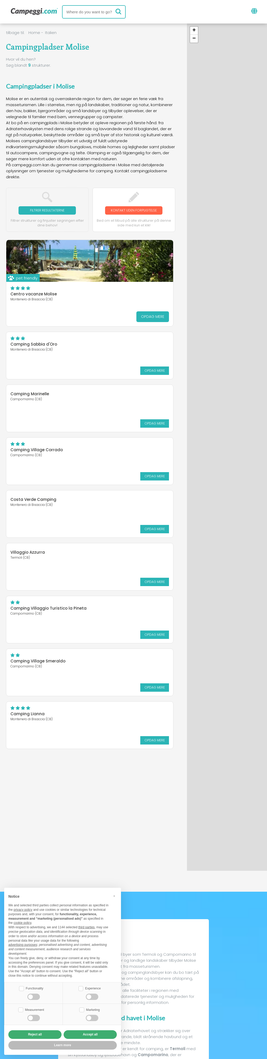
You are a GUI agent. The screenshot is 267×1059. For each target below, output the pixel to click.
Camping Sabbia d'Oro (121, 258)
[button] (194, 31)
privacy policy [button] (23, 909)
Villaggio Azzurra (115, 399)
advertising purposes (22, 944)
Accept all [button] (90, 1034)
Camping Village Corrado (124, 350)
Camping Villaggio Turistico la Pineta (41, 457)
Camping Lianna (27, 507)
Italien (51, 32)
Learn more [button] (62, 1045)
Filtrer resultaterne (47, 210)
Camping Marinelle (29, 347)
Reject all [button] (35, 1034)
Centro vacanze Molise (33, 300)
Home (34, 32)
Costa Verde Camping (33, 399)
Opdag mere (67, 322)
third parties (86, 927)
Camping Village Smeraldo (125, 455)
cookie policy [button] (22, 922)
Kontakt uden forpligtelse (133, 213)
